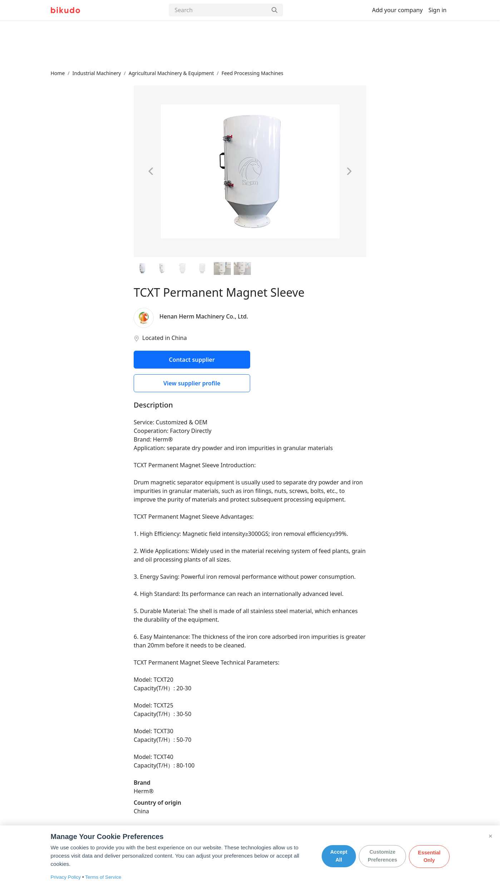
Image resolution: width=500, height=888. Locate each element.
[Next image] (348, 171)
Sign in (438, 10)
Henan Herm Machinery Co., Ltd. (203, 316)
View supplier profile (192, 383)
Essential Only (429, 856)
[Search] (218, 10)
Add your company (397, 10)
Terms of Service (103, 877)
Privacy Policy (66, 877)
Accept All (338, 856)
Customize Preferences (382, 856)
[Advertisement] (250, 45)
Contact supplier (192, 360)
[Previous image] (151, 171)
